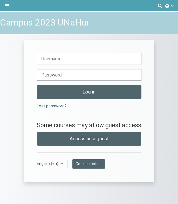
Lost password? (52, 106)
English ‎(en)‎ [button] (48, 163)
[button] (160, 5)
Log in (89, 92)
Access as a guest (89, 138)
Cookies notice (89, 164)
